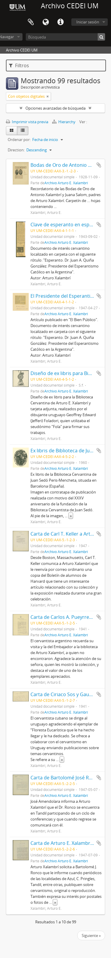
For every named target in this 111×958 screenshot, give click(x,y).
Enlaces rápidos (60, 22)
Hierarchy (64, 121)
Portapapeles (30, 22)
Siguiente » (91, 935)
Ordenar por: (19, 139)
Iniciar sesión (87, 22)
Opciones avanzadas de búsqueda (55, 108)
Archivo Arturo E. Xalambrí (66, 182)
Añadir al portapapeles (99, 165)
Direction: (16, 150)
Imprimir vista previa (27, 121)
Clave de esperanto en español (64, 224)
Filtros (19, 65)
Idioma (45, 22)
